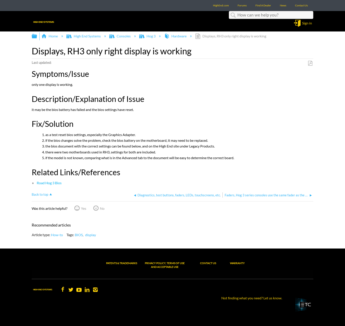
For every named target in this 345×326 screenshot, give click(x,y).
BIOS (79, 235)
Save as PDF (310, 63)
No (102, 208)
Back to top (40, 194)
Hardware (175, 36)
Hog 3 (147, 36)
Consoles (120, 36)
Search (233, 15)
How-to (57, 235)
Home (50, 36)
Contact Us (208, 263)
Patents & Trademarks (121, 263)
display (90, 235)
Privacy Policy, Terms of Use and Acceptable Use (165, 265)
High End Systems (83, 36)
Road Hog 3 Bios (49, 183)
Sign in (307, 23)
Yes (83, 208)
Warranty (237, 263)
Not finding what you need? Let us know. (251, 298)
